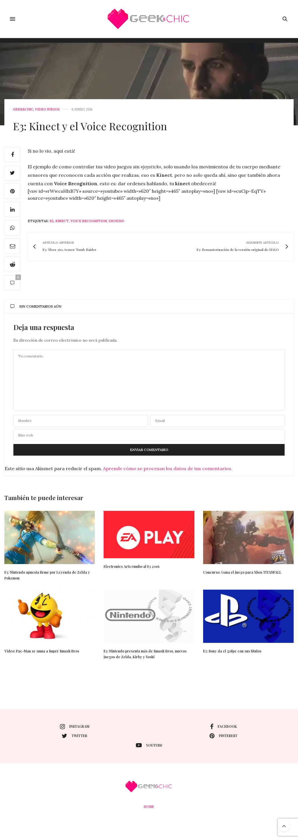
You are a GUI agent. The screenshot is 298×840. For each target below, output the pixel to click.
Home (149, 806)
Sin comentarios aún (35, 306)
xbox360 (116, 221)
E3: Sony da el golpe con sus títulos (232, 651)
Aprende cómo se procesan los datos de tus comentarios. (167, 468)
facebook (223, 727)
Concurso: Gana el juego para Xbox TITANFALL (242, 572)
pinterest (223, 736)
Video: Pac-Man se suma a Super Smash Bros (41, 651)
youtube (149, 745)
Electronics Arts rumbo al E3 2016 (131, 566)
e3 (51, 221)
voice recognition (88, 221)
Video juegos (47, 109)
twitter (74, 736)
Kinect (62, 221)
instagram (74, 727)
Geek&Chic (23, 109)
